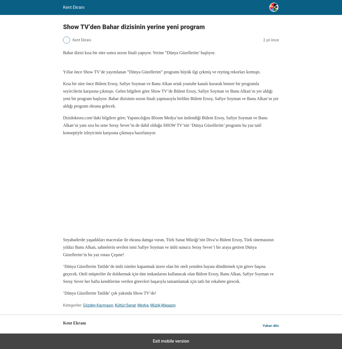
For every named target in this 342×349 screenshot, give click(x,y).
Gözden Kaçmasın (98, 305)
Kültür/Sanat (125, 305)
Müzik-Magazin (163, 305)
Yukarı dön (271, 326)
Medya (143, 305)
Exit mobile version (171, 341)
